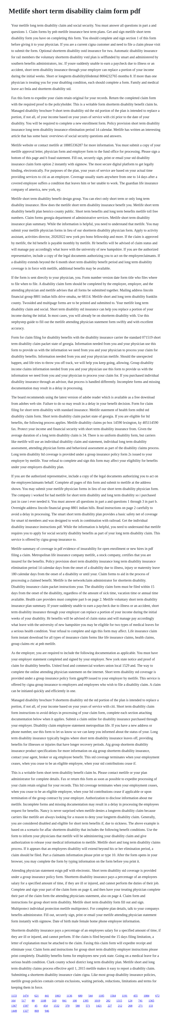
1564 (113, 995)
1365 (151, 1000)
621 (36, 995)
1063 (58, 995)
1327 (26, 1010)
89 (33, 1000)
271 (140, 1005)
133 (151, 1005)
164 (13, 1000)
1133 (14, 995)
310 (54, 1000)
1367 (14, 1005)
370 (67, 1005)
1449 (14, 1010)
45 (36, 1005)
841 (64, 1000)
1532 (56, 1005)
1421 (99, 1005)
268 (130, 1005)
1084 (146, 995)
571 (88, 1005)
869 (37, 1010)
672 (157, 995)
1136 (69, 995)
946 (47, 1010)
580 (78, 1005)
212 (120, 1005)
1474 (25, 995)
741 (140, 1000)
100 (75, 1000)
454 (45, 1005)
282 (108, 1000)
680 (80, 995)
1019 (97, 1000)
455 (135, 995)
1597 (26, 1005)
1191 (124, 995)
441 (47, 995)
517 (24, 1000)
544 (90, 995)
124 (130, 1000)
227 (110, 1005)
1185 (101, 995)
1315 (119, 1000)
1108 (43, 1000)
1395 (85, 1000)
